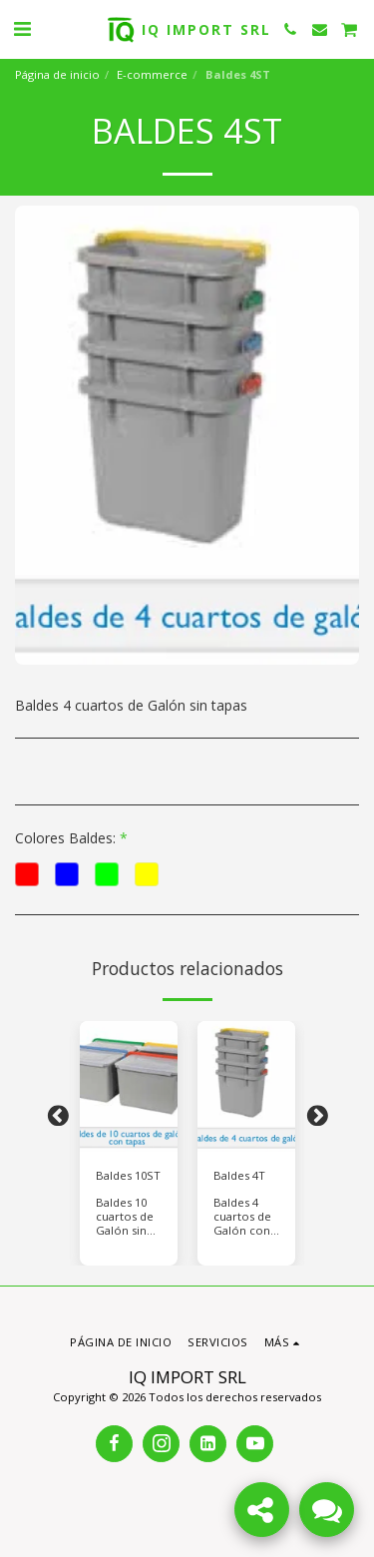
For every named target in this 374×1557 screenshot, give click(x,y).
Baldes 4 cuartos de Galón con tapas (242, 1223)
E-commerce (152, 74)
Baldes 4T (239, 1175)
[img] (129, 1086)
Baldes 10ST (128, 1175)
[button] (22, 28)
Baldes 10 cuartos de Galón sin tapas (125, 1223)
